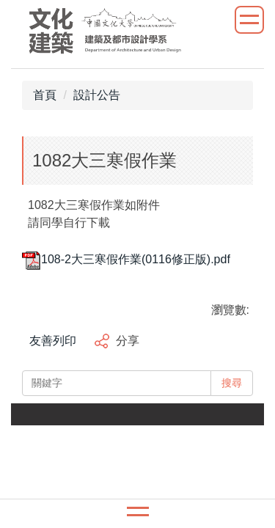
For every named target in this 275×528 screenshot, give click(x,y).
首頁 (44, 95)
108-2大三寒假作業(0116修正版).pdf (126, 259)
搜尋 (231, 383)
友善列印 (52, 340)
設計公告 (96, 95)
